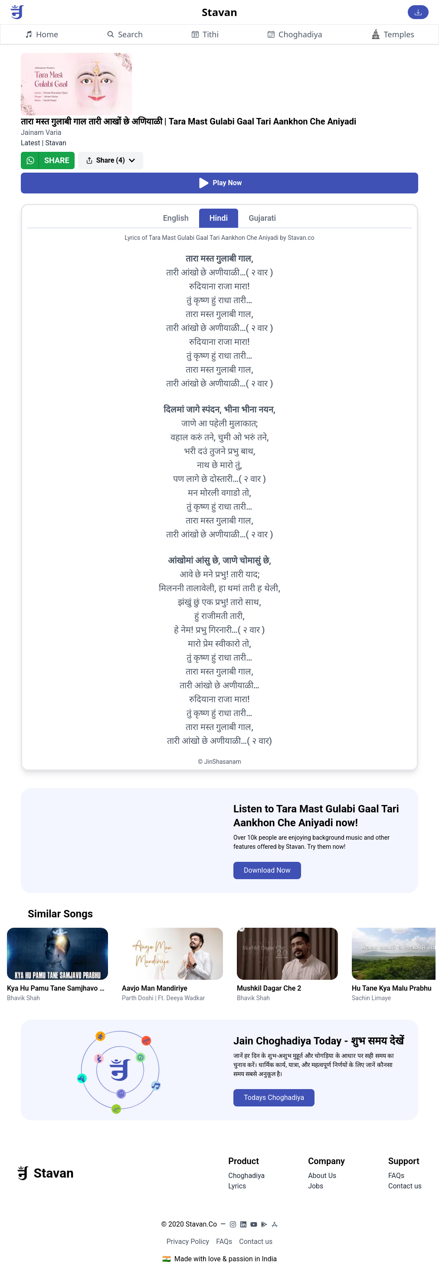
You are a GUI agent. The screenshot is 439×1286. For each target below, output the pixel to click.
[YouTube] (253, 1224)
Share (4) (110, 160)
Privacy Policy (188, 1241)
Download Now (267, 870)
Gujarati (262, 218)
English (176, 218)
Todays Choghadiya (274, 1097)
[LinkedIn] (243, 1224)
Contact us (405, 1186)
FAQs (396, 1175)
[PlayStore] (264, 1224)
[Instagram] (232, 1224)
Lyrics (237, 1186)
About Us (322, 1175)
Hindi (219, 218)
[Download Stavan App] (418, 12)
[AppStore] (274, 1224)
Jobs (315, 1186)
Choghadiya (246, 1175)
